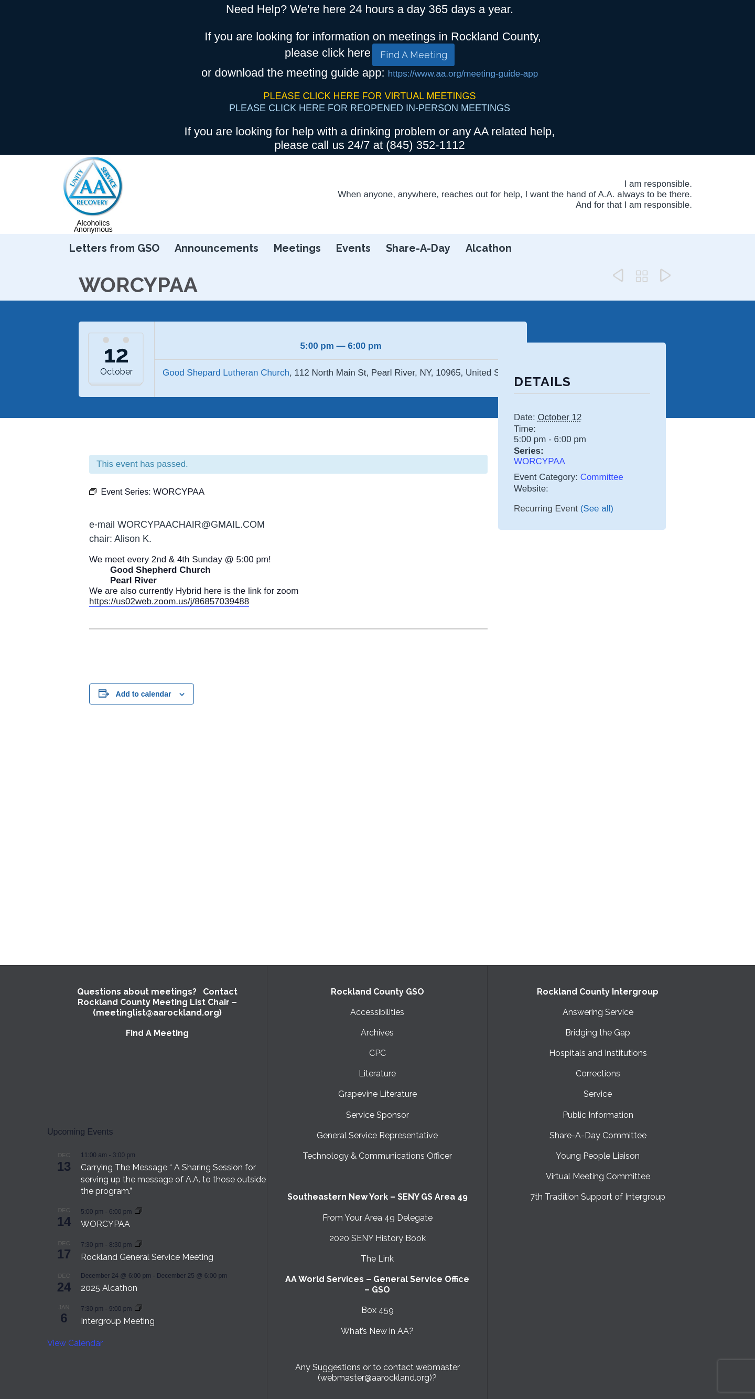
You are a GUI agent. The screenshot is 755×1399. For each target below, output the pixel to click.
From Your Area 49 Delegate (377, 1218)
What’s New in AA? (377, 1331)
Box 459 (377, 1310)
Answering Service (598, 1012)
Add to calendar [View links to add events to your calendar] (143, 694)
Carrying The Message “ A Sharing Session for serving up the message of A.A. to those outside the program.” (173, 1179)
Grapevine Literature (377, 1094)
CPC (377, 1053)
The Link (377, 1259)
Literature (377, 1073)
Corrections (598, 1073)
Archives (377, 1033)
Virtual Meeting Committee (598, 1176)
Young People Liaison (598, 1156)
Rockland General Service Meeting (147, 1257)
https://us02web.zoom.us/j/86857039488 (169, 601)
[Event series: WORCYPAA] (138, 1211)
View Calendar (75, 1343)
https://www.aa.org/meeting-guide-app (463, 74)
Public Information (598, 1115)
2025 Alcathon (109, 1288)
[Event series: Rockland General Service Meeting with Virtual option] (138, 1244)
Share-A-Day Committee (597, 1135)
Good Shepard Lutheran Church (226, 373)
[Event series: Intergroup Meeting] (138, 1308)
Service (598, 1094)
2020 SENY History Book (377, 1238)
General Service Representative (377, 1135)
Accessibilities (377, 1012)
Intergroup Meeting (118, 1321)
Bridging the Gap (597, 1033)
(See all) (596, 509)
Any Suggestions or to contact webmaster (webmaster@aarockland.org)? (377, 1372)
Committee (601, 477)
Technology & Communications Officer (377, 1156)
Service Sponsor (377, 1115)
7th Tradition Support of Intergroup (597, 1197)
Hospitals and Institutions (598, 1053)
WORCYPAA (539, 461)
